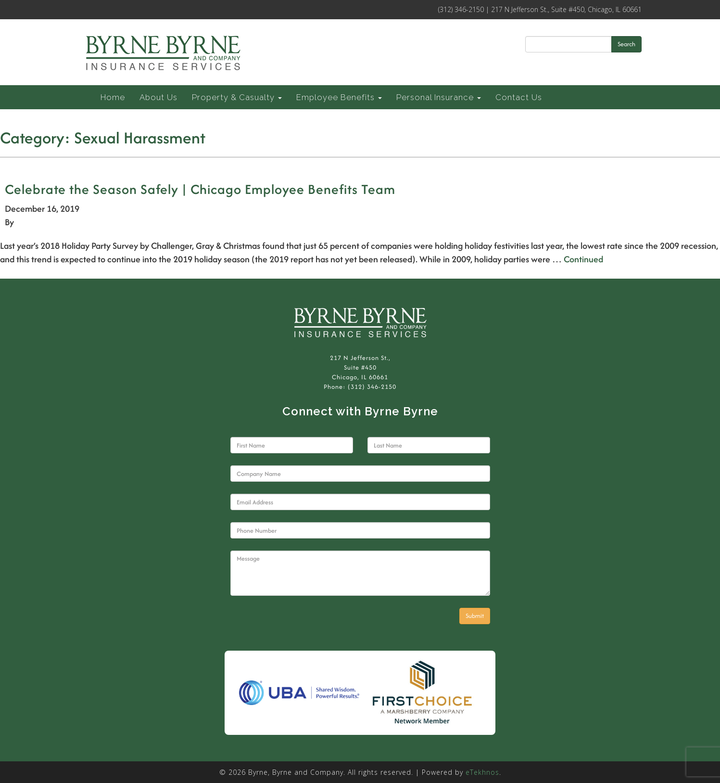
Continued (583, 259)
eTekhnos (482, 772)
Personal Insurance (438, 97)
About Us (158, 97)
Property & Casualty (237, 97)
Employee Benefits (339, 97)
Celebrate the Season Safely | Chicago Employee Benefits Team (200, 189)
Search (626, 44)
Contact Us (518, 97)
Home (113, 97)
